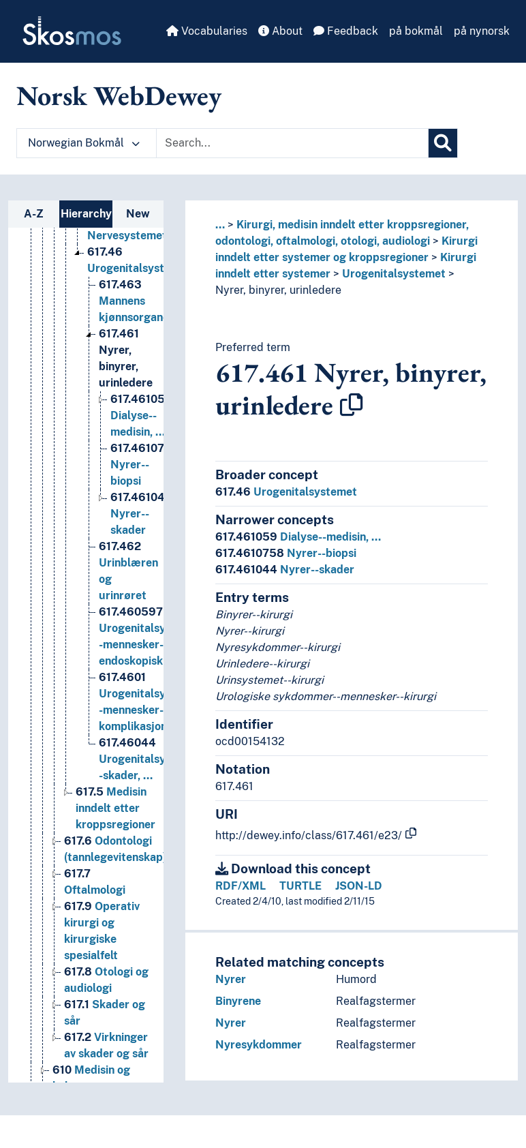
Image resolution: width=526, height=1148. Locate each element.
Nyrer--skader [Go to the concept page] (141, 565)
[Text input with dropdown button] (292, 143)
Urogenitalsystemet (394, 273)
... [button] (220, 224)
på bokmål (416, 31)
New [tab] (138, 213)
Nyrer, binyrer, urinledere (278, 290)
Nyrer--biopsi (285, 553)
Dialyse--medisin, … (298, 536)
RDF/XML (240, 885)
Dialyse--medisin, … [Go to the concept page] (141, 466)
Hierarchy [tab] (86, 213)
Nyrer (230, 979)
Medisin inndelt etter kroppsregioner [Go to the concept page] (115, 859)
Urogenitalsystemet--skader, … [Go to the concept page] (152, 810)
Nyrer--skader (284, 569)
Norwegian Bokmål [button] (84, 142)
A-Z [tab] (34, 213)
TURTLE (300, 885)
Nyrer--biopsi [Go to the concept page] (144, 516)
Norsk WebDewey (118, 95)
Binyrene (238, 1001)
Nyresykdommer (258, 1044)
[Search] (443, 143)
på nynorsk (482, 31)
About (280, 31)
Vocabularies (206, 31)
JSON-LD (358, 885)
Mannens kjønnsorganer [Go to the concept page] (136, 352)
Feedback (345, 31)
